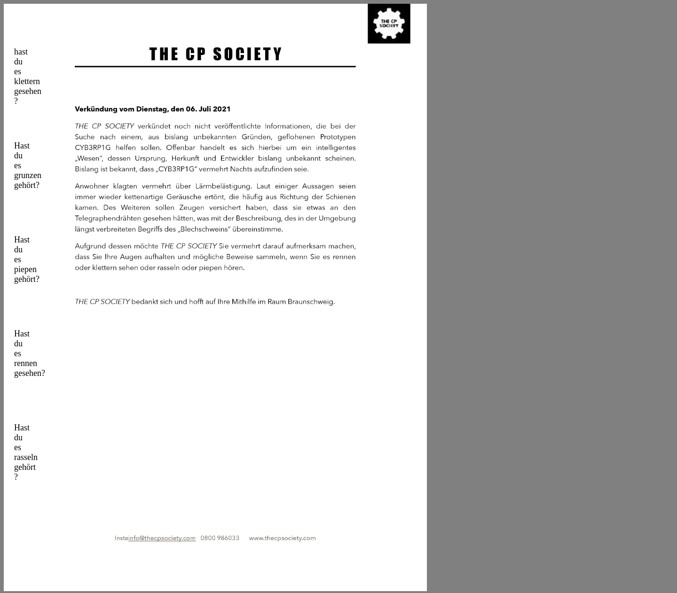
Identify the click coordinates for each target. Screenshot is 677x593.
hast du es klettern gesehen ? (15, 70)
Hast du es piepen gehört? (15, 258)
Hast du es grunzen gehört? (15, 164)
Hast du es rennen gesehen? (15, 352)
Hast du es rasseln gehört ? (15, 446)
